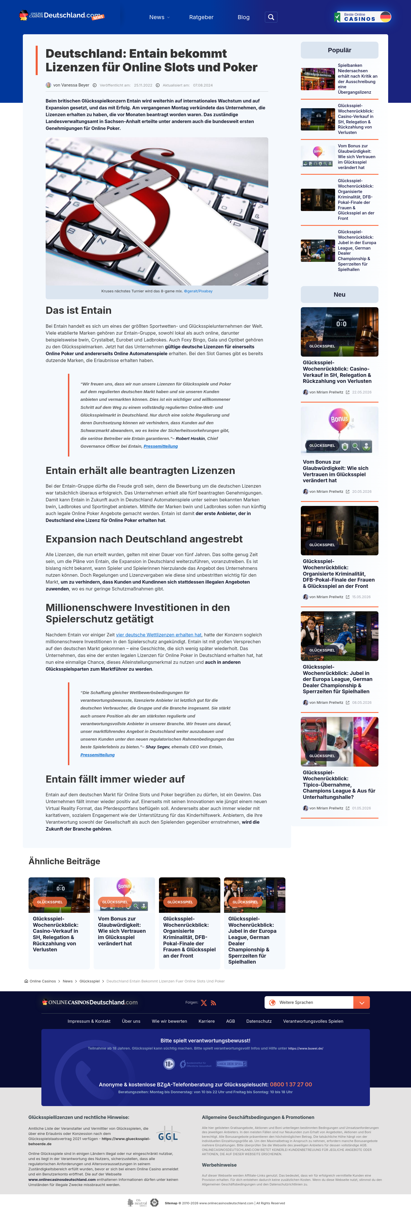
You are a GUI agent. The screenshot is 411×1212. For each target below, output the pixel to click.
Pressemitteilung (161, 446)
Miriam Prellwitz (330, 392)
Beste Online (367, 16)
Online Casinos (43, 981)
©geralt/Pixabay (198, 291)
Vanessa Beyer (75, 85)
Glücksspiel (50, 902)
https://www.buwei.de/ (306, 1049)
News (156, 17)
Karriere (207, 1021)
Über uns (137, 1021)
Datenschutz (253, 1021)
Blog (244, 17)
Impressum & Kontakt (97, 1021)
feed (213, 1002)
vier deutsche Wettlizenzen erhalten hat (158, 635)
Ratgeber (201, 17)
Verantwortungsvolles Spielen (305, 1021)
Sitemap (170, 1204)
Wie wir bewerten (172, 1021)
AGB (227, 1021)
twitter (204, 1002)
